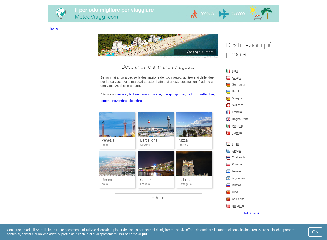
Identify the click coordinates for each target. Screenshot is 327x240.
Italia (235, 70)
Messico (237, 125)
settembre (207, 94)
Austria (236, 77)
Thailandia (239, 157)
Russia (236, 185)
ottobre (105, 101)
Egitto (235, 143)
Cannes (146, 180)
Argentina (238, 178)
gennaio (121, 94)
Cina (235, 192)
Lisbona (185, 180)
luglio (190, 94)
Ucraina (237, 91)
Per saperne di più (133, 234)
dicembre (135, 101)
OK (315, 231)
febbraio (135, 94)
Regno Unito (240, 119)
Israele (236, 171)
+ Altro (158, 197)
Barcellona (148, 140)
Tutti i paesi (251, 213)
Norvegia (238, 205)
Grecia (236, 150)
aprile (157, 94)
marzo (146, 94)
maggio (168, 94)
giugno (180, 94)
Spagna (237, 98)
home (54, 28)
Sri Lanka (238, 199)
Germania (238, 84)
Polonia (237, 164)
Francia (237, 112)
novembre (119, 101)
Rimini (107, 180)
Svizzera (237, 105)
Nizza (183, 140)
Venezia (108, 140)
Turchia (237, 132)
